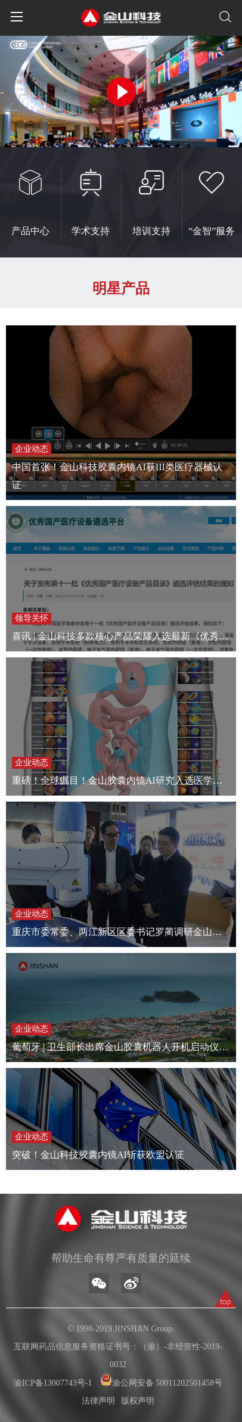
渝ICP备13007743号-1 (53, 1382)
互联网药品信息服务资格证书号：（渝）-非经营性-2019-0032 (118, 1355)
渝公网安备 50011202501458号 (161, 1380)
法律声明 (98, 1400)
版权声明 (137, 1400)
